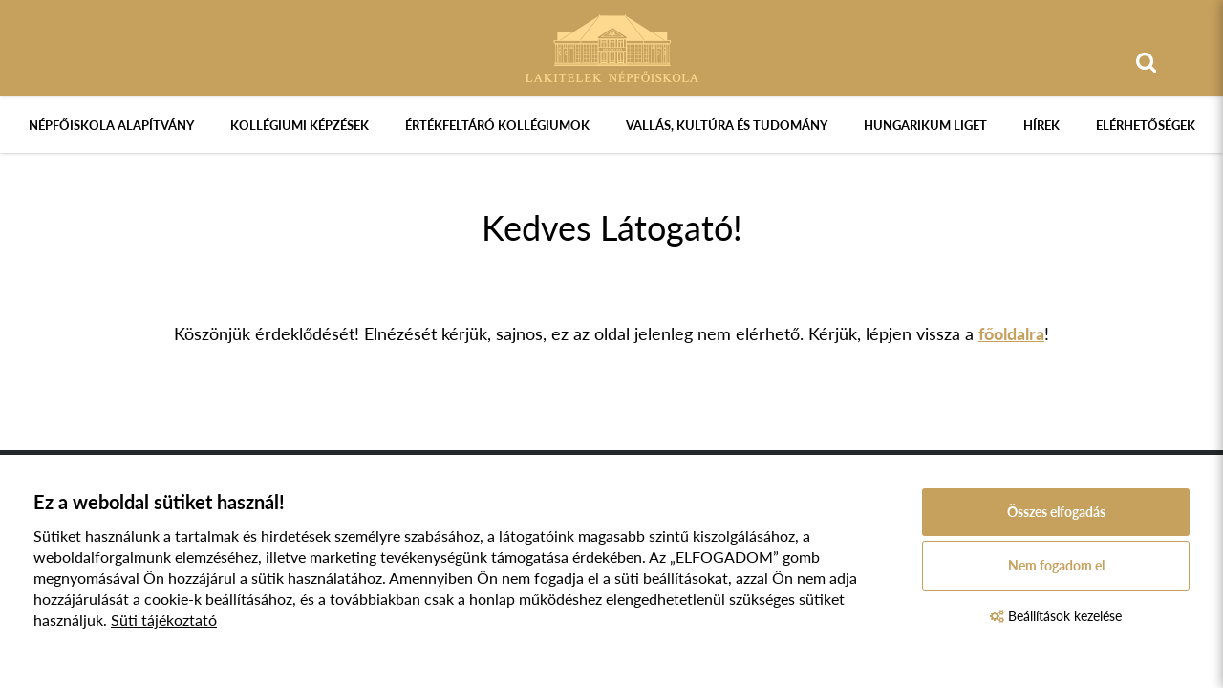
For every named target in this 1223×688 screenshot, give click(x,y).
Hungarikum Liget (925, 125)
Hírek (1041, 125)
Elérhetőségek (1145, 125)
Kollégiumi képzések (299, 125)
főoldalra (1011, 333)
